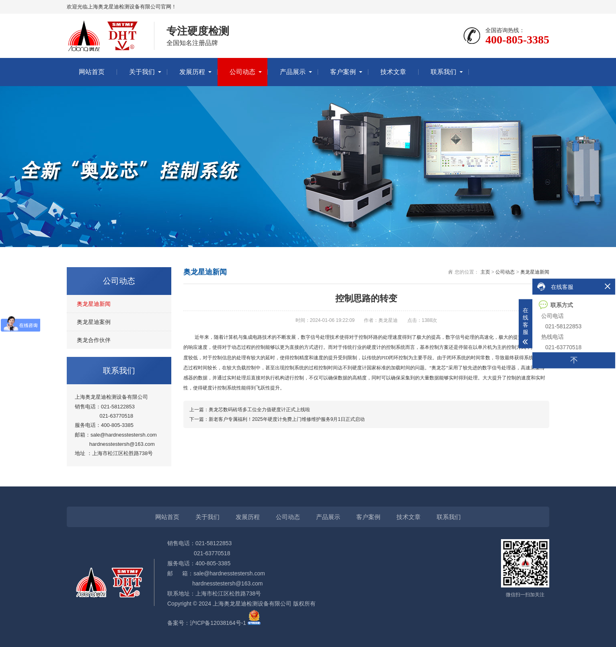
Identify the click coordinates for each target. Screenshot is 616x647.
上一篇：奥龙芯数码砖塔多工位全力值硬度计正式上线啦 (249, 409)
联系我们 (443, 71)
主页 (485, 272)
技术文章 (393, 71)
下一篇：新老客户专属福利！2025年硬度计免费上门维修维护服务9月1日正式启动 (277, 419)
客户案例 (343, 71)
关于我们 (142, 71)
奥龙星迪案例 (94, 322)
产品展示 (293, 71)
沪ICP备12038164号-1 (218, 623)
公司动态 (242, 71)
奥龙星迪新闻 (94, 304)
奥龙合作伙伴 (94, 340)
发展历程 (192, 71)
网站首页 (92, 71)
